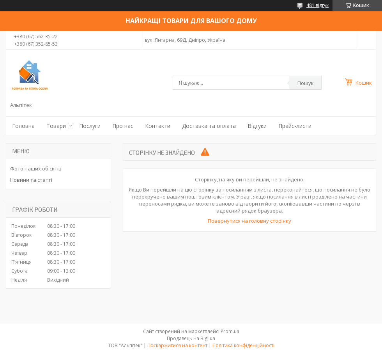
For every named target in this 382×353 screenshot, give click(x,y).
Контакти (157, 125)
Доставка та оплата (209, 125)
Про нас (122, 125)
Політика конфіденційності (243, 345)
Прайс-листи (294, 125)
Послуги (90, 125)
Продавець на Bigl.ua (191, 338)
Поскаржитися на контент (177, 345)
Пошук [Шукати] (305, 83)
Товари (56, 125)
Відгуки (257, 125)
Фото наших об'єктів (36, 168)
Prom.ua (230, 331)
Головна (23, 125)
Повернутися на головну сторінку (249, 220)
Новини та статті (31, 179)
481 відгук (317, 5)
